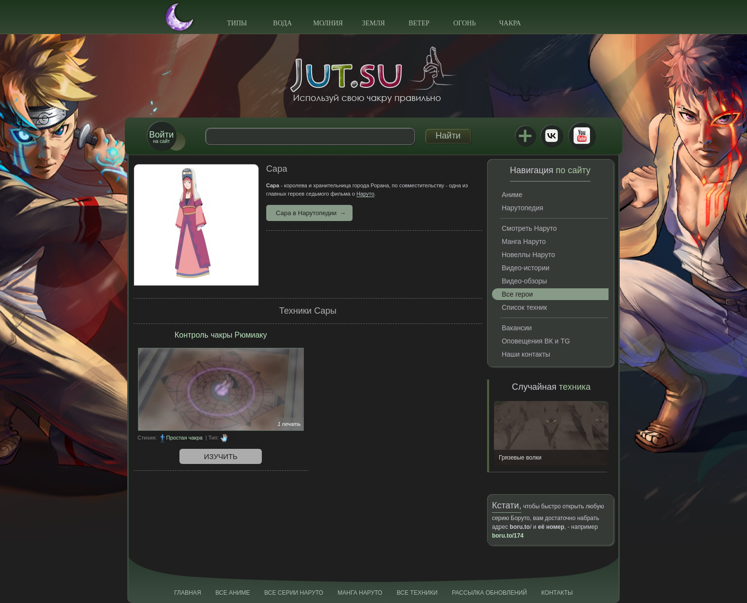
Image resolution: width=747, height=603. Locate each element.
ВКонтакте (551, 135)
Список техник (524, 307)
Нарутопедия (522, 208)
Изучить (220, 456)
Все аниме (233, 592)
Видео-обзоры (524, 281)
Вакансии (517, 328)
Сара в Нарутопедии (306, 213)
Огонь (464, 23)
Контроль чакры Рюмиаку (221, 335)
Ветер (419, 23)
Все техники (416, 592)
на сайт (161, 137)
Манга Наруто (524, 241)
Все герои (517, 294)
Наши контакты (526, 354)
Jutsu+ (525, 135)
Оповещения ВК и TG (536, 341)
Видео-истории (526, 268)
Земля (373, 23)
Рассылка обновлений (489, 592)
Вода (282, 23)
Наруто (365, 194)
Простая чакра (184, 438)
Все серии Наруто (293, 592)
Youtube (581, 135)
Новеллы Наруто (528, 255)
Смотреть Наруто (529, 228)
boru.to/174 (508, 535)
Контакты (557, 592)
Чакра (510, 23)
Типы (237, 23)
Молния (328, 23)
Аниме (512, 195)
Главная (187, 592)
